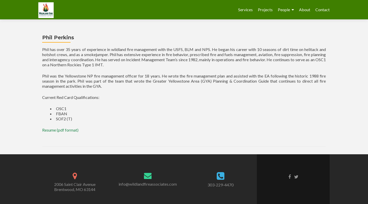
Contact (322, 9)
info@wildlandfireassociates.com (148, 184)
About (304, 9)
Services (245, 9)
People (284, 9)
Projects (265, 9)
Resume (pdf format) (60, 130)
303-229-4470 (221, 184)
